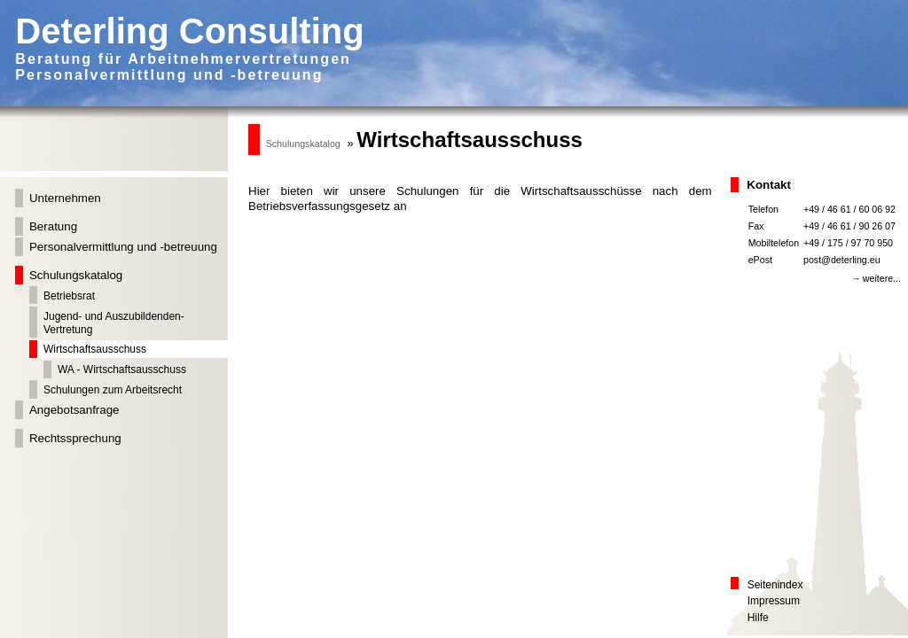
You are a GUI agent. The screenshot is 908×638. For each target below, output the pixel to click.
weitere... (882, 278)
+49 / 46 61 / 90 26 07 (849, 226)
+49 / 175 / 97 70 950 (848, 242)
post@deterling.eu (842, 259)
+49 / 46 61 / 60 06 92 (849, 209)
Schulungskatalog (303, 143)
